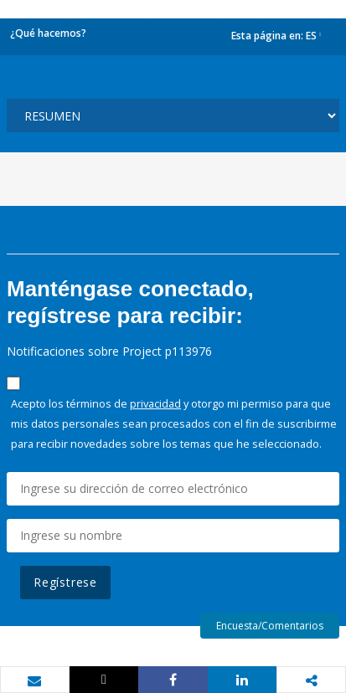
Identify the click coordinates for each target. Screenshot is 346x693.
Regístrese (65, 582)
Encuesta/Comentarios (269, 626)
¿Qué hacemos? (48, 33)
